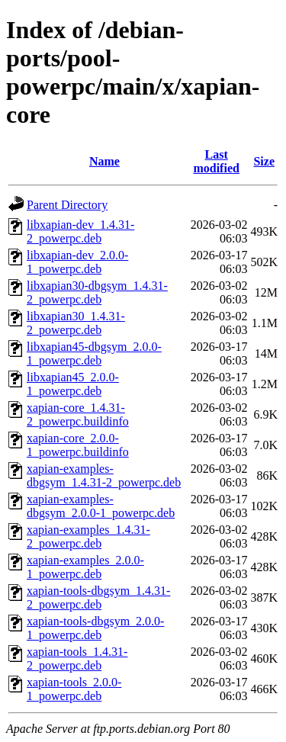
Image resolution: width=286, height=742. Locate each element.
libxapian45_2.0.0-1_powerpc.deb (73, 384)
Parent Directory (67, 204)
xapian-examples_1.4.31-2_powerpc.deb (88, 536)
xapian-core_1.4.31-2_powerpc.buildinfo (78, 414)
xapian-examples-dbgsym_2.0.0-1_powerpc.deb (101, 506)
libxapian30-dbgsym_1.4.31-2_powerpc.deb (97, 292)
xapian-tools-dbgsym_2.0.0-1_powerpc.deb (95, 628)
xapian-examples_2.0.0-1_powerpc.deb (85, 567)
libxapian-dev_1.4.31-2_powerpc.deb (80, 231)
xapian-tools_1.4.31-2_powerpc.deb (77, 658)
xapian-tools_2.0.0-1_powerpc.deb (74, 689)
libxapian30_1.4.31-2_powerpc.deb (76, 323)
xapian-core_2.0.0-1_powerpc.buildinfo (78, 445)
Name (104, 161)
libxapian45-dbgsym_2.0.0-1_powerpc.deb (94, 353)
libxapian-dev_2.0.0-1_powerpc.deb (77, 262)
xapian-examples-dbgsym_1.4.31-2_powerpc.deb (104, 475)
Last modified (216, 161)
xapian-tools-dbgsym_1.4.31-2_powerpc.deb (98, 597)
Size (264, 161)
